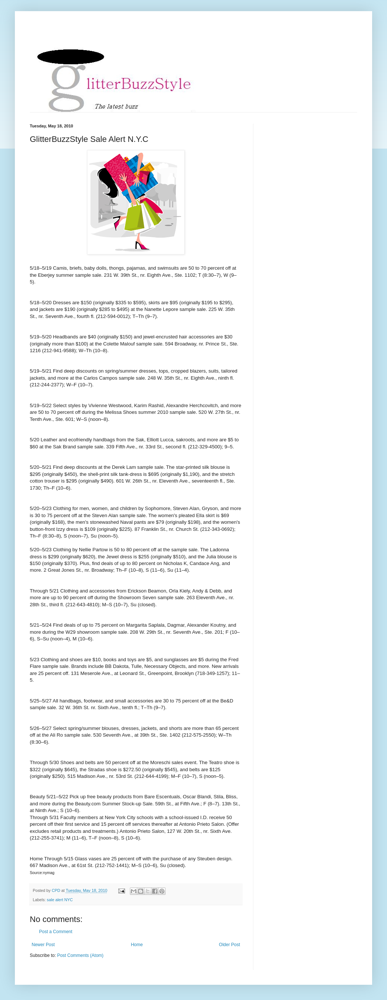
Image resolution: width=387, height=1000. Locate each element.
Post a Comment (55, 931)
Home (137, 944)
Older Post (229, 944)
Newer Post (43, 944)
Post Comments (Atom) (80, 955)
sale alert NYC (60, 899)
